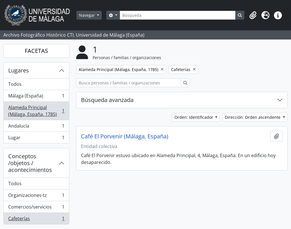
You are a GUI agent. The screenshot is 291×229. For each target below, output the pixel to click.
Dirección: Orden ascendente (253, 117)
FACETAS (36, 51)
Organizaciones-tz (36, 196)
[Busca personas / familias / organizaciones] (128, 82)
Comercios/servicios (36, 208)
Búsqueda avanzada (107, 100)
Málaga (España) (36, 97)
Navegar (87, 15)
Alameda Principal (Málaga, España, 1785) (36, 110)
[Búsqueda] (178, 15)
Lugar (36, 138)
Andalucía (36, 127)
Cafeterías (36, 219)
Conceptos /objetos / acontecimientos (30, 163)
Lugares (18, 70)
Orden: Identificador (194, 117)
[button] (253, 15)
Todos (15, 84)
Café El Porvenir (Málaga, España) (124, 136)
